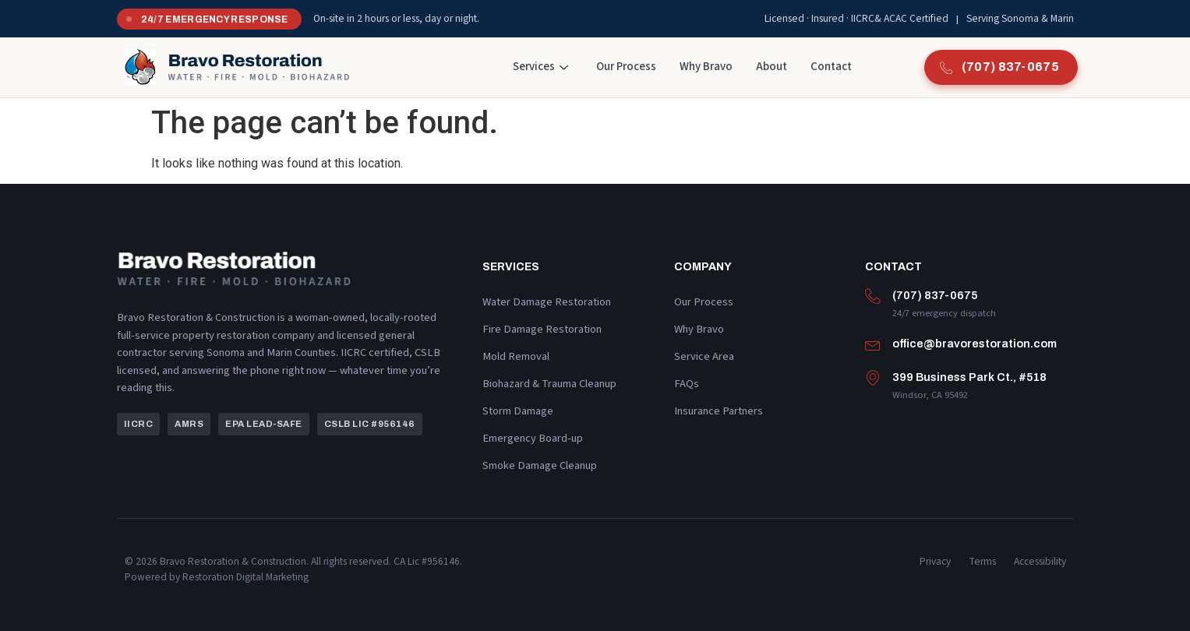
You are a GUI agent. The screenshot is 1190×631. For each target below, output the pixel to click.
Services (540, 66)
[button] (139, 424)
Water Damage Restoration (546, 302)
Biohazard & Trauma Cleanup (549, 383)
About (771, 66)
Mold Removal (515, 356)
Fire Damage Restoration (542, 329)
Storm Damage (517, 411)
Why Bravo (706, 66)
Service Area (704, 356)
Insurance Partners (718, 411)
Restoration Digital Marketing (245, 576)
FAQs (686, 383)
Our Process (626, 66)
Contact (831, 66)
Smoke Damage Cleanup (539, 465)
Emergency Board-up (532, 438)
